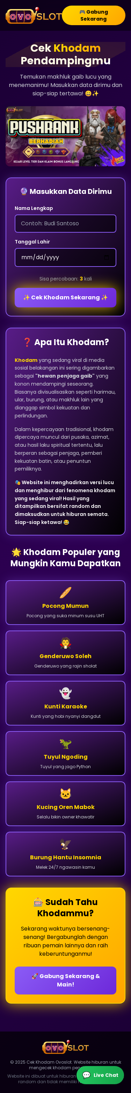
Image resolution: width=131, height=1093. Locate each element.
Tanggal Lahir (32, 241)
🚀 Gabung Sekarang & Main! (65, 980)
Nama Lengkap (34, 208)
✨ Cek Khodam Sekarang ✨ (65, 297)
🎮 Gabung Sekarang (93, 15)
